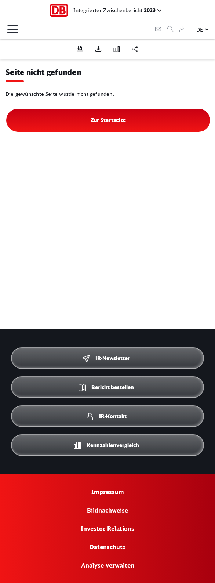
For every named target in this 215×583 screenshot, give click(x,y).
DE (199, 29)
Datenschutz (107, 547)
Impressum (107, 492)
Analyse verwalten (107, 565)
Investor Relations (107, 528)
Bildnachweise (107, 510)
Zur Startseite (108, 120)
